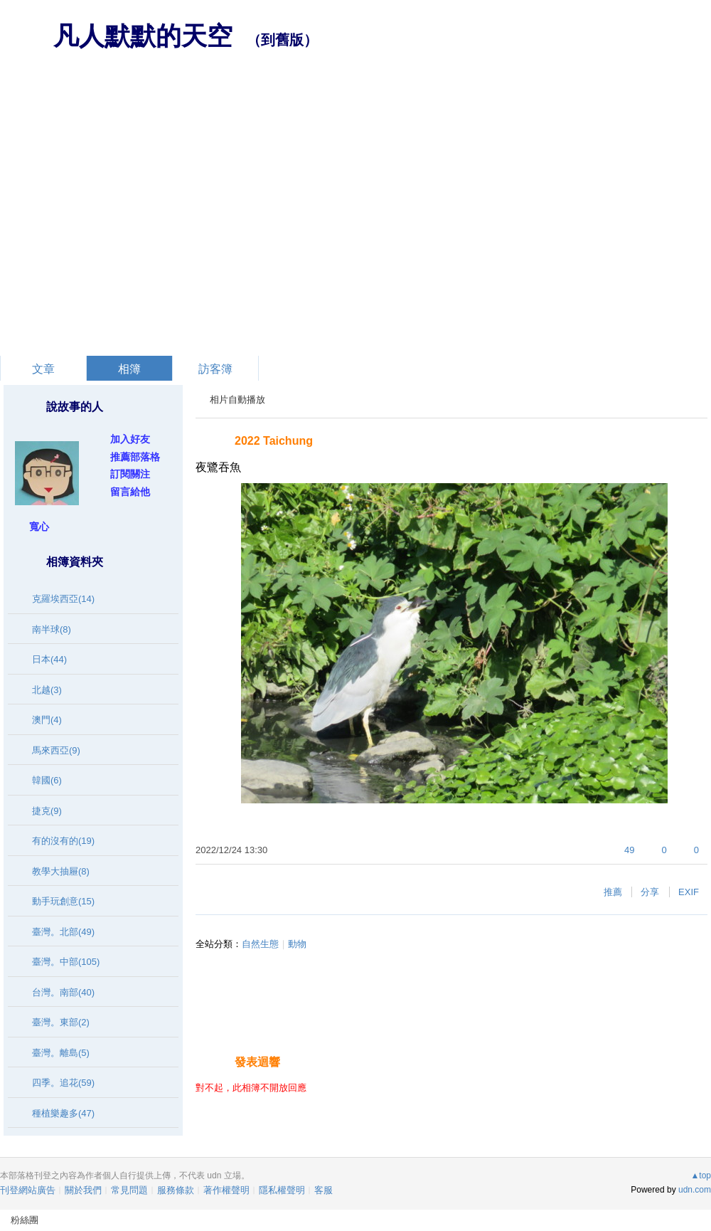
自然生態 (260, 944)
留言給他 (130, 491)
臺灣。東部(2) (61, 1022)
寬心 (39, 526)
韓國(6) (47, 780)
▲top (700, 1175)
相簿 (129, 369)
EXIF (688, 892)
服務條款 (175, 1190)
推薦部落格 (135, 457)
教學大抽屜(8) (61, 871)
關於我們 (83, 1190)
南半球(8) (51, 629)
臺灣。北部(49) (63, 931)
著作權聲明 (226, 1190)
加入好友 (130, 439)
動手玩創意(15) (63, 901)
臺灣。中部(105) (66, 961)
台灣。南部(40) (63, 992)
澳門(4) (47, 719)
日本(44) (49, 659)
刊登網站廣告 (27, 1190)
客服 (323, 1190)
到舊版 (282, 40)
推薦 (613, 892)
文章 (43, 369)
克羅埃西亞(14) (63, 598)
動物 (297, 944)
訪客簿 (215, 369)
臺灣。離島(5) (61, 1052)
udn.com (694, 1190)
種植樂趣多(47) (63, 1113)
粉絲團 (24, 1220)
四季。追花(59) (63, 1082)
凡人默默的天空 (142, 36)
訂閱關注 (130, 474)
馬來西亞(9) (56, 750)
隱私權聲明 (282, 1190)
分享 (650, 892)
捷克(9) (47, 810)
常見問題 (129, 1190)
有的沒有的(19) (63, 840)
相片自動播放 (237, 399)
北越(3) (47, 690)
